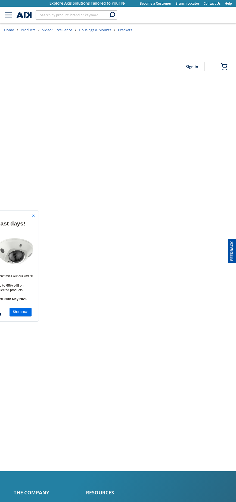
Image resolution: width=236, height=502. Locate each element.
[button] (232, 251)
